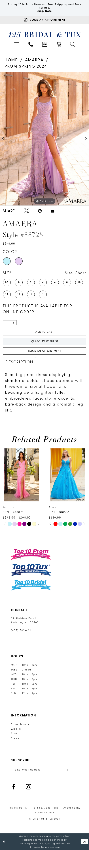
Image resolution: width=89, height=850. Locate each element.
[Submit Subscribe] (68, 770)
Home (11, 59)
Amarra (34, 59)
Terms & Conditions (45, 807)
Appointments (20, 724)
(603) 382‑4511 (22, 630)
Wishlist (16, 728)
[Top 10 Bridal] (31, 585)
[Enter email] (41, 770)
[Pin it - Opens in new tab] (40, 211)
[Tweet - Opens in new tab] (26, 211)
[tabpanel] (44, 138)
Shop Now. (44, 11)
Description (19, 362)
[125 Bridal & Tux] (44, 34)
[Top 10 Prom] (31, 554)
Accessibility (71, 807)
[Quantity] (10, 323)
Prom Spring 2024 (26, 66)
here (57, 847)
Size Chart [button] (75, 273)
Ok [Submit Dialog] (84, 841)
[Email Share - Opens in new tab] (52, 211)
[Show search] (72, 44)
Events (15, 738)
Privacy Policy (18, 807)
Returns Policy (44, 812)
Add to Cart (44, 331)
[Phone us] (31, 44)
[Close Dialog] (4, 842)
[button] (17, 44)
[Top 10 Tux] (31, 570)
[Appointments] (44, 20)
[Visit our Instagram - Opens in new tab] (29, 787)
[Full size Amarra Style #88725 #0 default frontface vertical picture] (44, 138)
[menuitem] (17, 44)
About (15, 733)
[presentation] (21, 475)
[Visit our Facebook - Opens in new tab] (14, 787)
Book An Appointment (44, 351)
